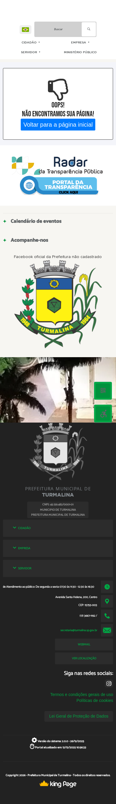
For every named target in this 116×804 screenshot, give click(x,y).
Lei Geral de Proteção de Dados (78, 716)
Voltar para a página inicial (58, 124)
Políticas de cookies (94, 700)
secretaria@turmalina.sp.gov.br (78, 630)
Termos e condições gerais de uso (81, 694)
